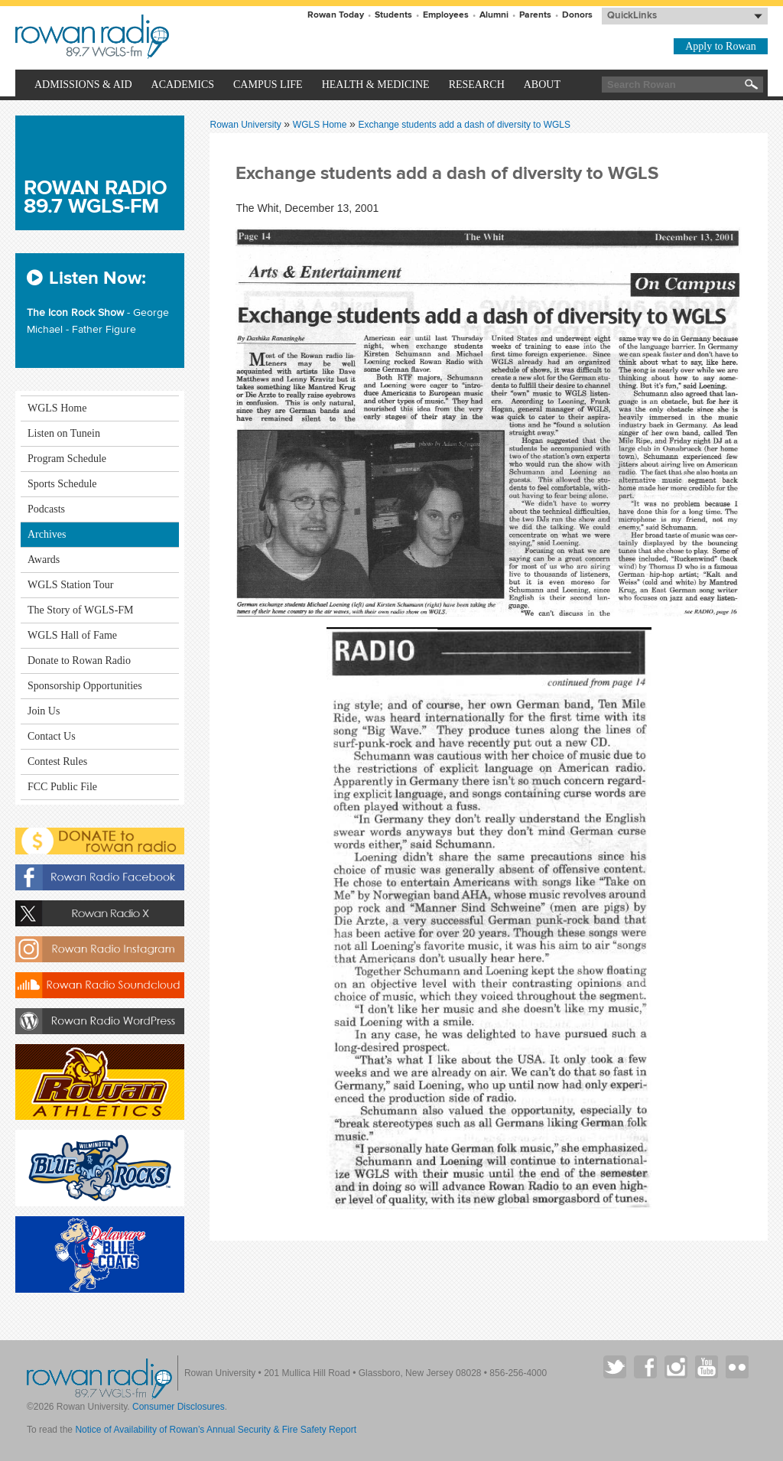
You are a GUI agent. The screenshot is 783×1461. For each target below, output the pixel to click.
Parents (535, 15)
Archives (47, 534)
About (542, 84)
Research (477, 84)
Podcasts (46, 509)
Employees (446, 15)
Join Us (44, 711)
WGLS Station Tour (70, 585)
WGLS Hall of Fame (72, 635)
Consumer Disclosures (178, 1406)
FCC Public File (62, 786)
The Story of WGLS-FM (81, 610)
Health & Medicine (376, 84)
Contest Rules (57, 761)
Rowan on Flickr (737, 1366)
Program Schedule (67, 458)
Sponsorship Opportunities (85, 685)
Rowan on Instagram (675, 1366)
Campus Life (268, 84)
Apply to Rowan (720, 46)
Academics (182, 84)
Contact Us (52, 736)
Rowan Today (335, 15)
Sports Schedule (62, 484)
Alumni (493, 15)
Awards (44, 559)
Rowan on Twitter (614, 1366)
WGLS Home (321, 124)
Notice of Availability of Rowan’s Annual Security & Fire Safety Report (215, 1429)
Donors (577, 15)
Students (393, 15)
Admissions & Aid (83, 84)
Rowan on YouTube (706, 1366)
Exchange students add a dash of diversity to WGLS (465, 124)
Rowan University (165, 37)
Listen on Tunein (64, 433)
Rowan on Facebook (645, 1366)
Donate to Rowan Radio (79, 660)
